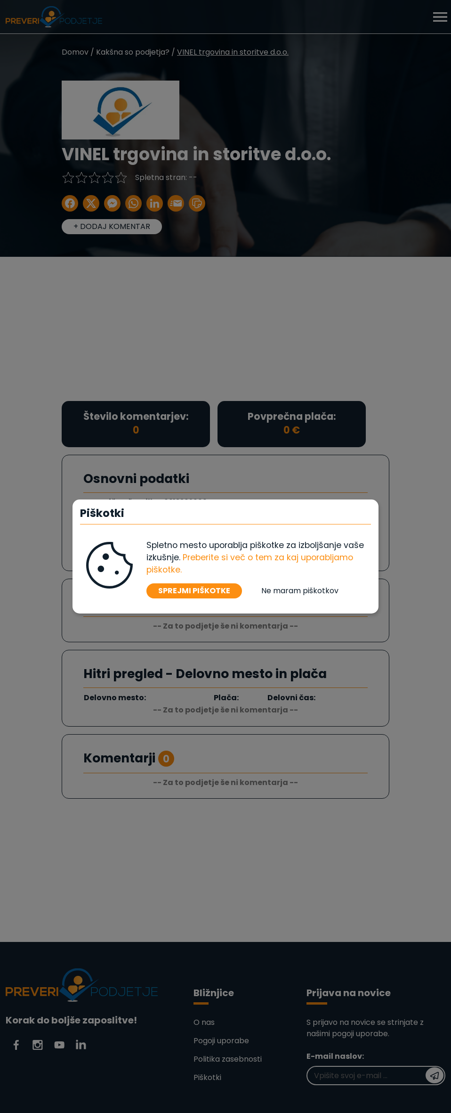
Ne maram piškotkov (299, 590)
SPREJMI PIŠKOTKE (194, 590)
